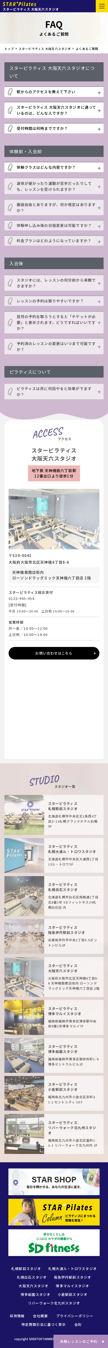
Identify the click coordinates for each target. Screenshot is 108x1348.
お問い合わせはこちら (53, 653)
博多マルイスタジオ (72, 1285)
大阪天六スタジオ (33, 1285)
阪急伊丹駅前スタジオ (72, 1277)
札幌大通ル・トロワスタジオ (72, 1268)
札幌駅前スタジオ (26, 1268)
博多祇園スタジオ (35, 1294)
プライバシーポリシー (74, 1315)
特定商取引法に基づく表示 (43, 1324)
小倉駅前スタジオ (72, 1294)
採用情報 (17, 1315)
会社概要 (40, 1315)
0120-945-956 (21, 600)
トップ (9, 48)
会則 (78, 1324)
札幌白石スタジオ (32, 1277)
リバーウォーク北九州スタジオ (54, 1303)
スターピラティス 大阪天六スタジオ (45, 48)
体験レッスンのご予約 (78, 1341)
